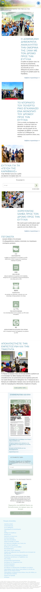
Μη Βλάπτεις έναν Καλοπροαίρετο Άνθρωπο (16, 555)
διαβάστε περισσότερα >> (32, 77)
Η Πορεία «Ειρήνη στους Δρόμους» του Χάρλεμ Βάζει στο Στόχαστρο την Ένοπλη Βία (19, 444)
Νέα (5, 531)
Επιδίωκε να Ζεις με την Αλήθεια (12, 547)
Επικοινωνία (7, 534)
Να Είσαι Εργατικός (9, 564)
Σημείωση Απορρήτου (34, 587)
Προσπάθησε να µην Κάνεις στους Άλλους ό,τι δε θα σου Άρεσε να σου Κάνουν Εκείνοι (19, 570)
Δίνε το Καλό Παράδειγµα (11, 545)
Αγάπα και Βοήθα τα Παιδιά (11, 541)
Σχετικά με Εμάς (8, 524)
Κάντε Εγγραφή (21, 472)
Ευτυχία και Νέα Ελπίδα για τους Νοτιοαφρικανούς (17, 448)
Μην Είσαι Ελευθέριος (10, 539)
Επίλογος (6, 577)
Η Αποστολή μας (8, 525)
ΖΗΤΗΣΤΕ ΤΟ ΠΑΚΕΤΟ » (20, 513)
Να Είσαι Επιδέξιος (9, 565)
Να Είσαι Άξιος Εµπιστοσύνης (12, 560)
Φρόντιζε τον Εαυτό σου (10, 536)
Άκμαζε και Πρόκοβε (9, 575)
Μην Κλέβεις (7, 558)
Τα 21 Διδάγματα (8, 527)
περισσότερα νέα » (14, 451)
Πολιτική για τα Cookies (28, 588)
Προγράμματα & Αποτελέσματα (12, 529)
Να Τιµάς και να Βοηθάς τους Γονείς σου (15, 543)
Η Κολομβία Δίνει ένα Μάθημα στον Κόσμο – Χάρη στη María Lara (20, 440)
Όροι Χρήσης (3, 588)
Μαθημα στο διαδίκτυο (10, 532)
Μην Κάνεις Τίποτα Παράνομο (12, 550)
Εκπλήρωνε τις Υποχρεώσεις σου (13, 562)
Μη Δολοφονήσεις (9, 548)
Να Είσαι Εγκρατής (9, 538)
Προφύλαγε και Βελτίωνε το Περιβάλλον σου (16, 557)
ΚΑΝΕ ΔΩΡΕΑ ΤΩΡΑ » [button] (20, 388)
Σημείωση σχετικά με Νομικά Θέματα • (15, 588)
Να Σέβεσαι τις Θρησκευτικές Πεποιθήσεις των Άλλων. (18, 567)
